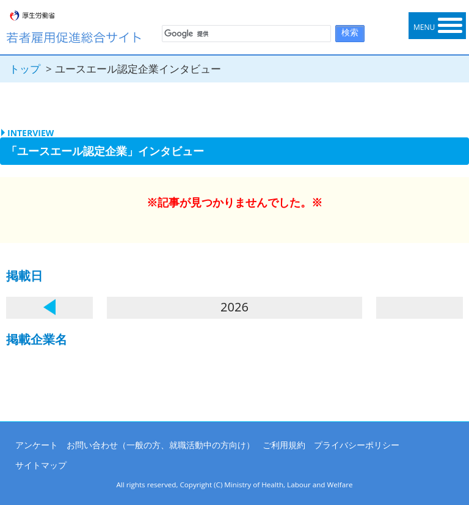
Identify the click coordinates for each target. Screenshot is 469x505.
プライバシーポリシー (356, 445)
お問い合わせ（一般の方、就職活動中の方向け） (161, 445)
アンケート (36, 445)
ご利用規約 (284, 445)
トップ (24, 69)
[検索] (245, 34)
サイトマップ (41, 465)
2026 (234, 307)
